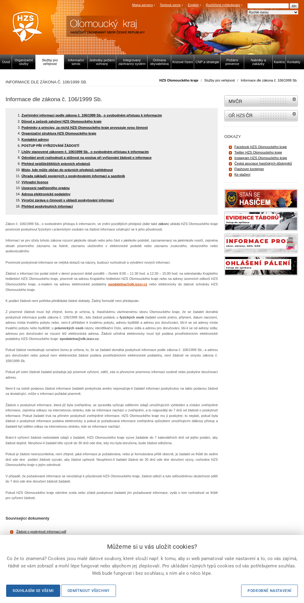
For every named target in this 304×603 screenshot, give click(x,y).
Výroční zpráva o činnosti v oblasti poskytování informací (67, 200)
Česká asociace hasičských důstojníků (263, 163)
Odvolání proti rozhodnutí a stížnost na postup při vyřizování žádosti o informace (86, 157)
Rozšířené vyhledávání (223, 5)
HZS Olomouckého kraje (179, 80)
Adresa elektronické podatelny (46, 194)
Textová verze (170, 5)
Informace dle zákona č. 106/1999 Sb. (269, 80)
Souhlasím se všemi (33, 591)
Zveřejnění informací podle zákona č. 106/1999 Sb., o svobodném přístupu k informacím (91, 115)
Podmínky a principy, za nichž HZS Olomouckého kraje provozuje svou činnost (84, 127)
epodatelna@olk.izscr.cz (127, 284)
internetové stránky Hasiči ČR (261, 115)
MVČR (261, 101)
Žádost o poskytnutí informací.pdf (41, 531)
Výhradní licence (34, 182)
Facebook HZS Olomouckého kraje (260, 147)
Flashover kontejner (249, 169)
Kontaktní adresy (35, 139)
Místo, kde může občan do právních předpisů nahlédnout (67, 170)
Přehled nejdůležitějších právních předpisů (55, 164)
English (193, 5)
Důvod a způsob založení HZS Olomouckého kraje (61, 121)
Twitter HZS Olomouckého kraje (258, 152)
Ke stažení (242, 174)
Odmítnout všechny (88, 591)
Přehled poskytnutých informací (47, 206)
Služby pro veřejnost (219, 80)
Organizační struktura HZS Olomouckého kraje (58, 133)
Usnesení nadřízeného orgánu (45, 188)
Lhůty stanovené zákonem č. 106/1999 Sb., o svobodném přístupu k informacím (85, 152)
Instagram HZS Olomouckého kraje (260, 158)
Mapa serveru (142, 5)
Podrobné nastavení (269, 591)
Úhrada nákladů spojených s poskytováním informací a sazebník (73, 176)
